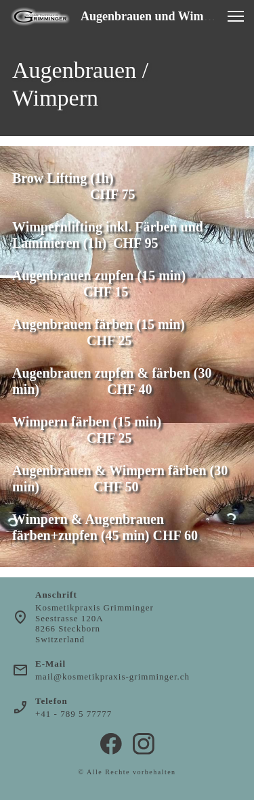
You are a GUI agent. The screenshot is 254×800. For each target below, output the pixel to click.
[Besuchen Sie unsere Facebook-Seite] (111, 744)
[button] (235, 16)
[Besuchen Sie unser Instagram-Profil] (143, 744)
